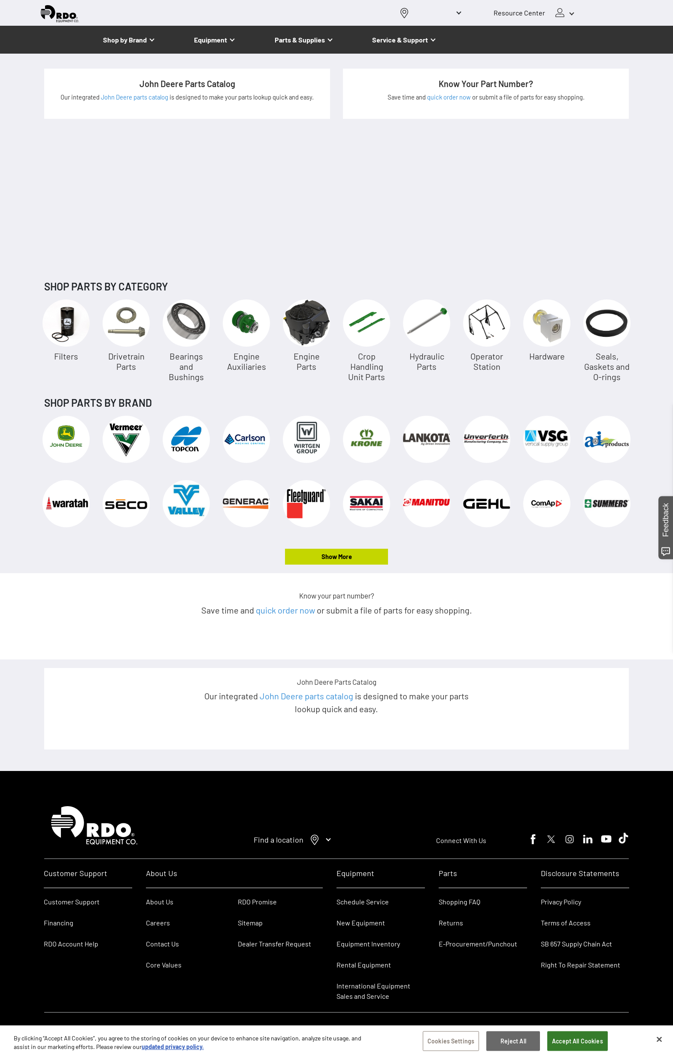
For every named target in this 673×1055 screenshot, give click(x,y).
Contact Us (162, 944)
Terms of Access (566, 923)
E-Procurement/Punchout (478, 944)
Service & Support (400, 40)
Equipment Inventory (368, 944)
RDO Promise (257, 902)
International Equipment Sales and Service (373, 991)
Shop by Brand (125, 40)
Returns (451, 923)
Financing (58, 923)
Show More (336, 556)
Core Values (164, 965)
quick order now (449, 97)
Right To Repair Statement (580, 965)
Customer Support (72, 902)
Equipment (210, 40)
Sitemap (250, 923)
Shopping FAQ (459, 902)
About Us (159, 902)
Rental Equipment (364, 965)
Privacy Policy (561, 902)
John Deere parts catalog (135, 97)
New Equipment (360, 923)
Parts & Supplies (300, 40)
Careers (158, 923)
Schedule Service (362, 902)
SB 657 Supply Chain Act (576, 944)
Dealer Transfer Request (274, 944)
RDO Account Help (71, 944)
